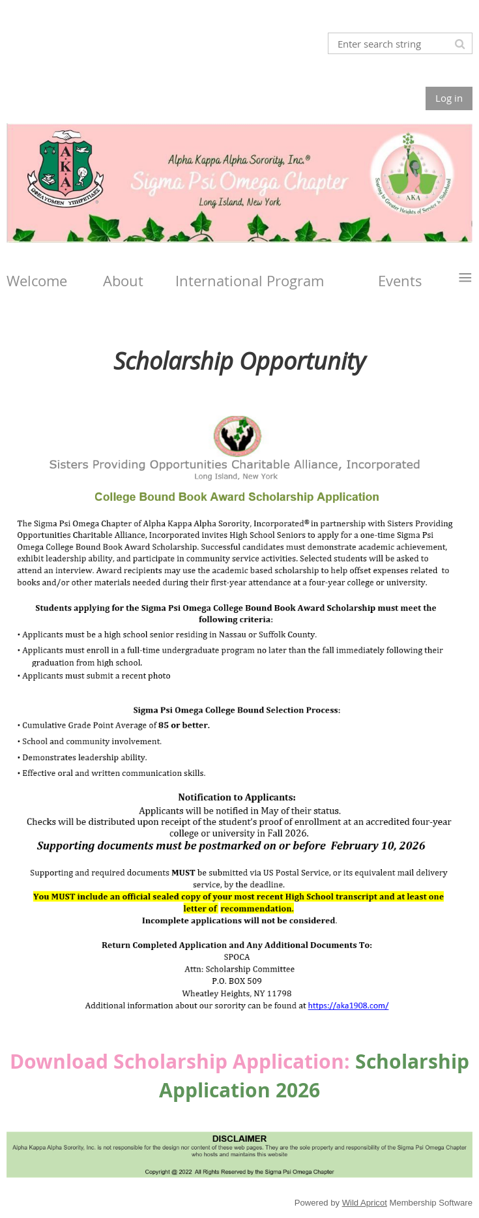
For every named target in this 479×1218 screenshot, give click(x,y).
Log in (449, 97)
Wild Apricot (364, 1203)
